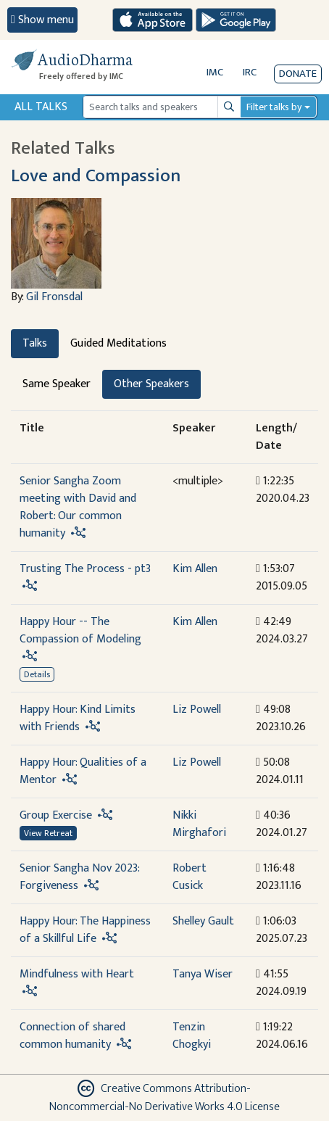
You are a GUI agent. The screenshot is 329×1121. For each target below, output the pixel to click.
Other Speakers (151, 384)
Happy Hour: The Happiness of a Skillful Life (85, 929)
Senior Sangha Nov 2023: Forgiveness (79, 877)
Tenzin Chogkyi (191, 1035)
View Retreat (48, 833)
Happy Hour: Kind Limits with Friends (78, 718)
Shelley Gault (203, 921)
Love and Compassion (95, 175)
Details (37, 674)
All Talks (40, 107)
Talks (34, 343)
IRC (250, 72)
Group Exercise (56, 815)
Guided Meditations (118, 343)
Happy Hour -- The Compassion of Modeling (80, 630)
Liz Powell (196, 709)
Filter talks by (273, 107)
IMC (215, 72)
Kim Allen (194, 569)
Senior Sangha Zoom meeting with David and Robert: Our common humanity (78, 507)
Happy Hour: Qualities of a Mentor (83, 771)
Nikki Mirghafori (199, 824)
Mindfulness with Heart (77, 974)
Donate (298, 74)
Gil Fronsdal (54, 297)
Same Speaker (56, 384)
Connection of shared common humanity (72, 1035)
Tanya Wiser (202, 974)
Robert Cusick (189, 877)
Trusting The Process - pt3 (85, 569)
